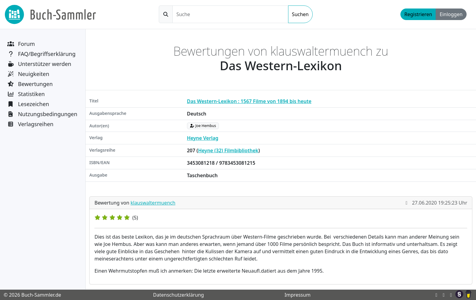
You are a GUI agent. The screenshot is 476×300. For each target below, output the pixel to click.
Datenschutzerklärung (178, 294)
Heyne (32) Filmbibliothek (228, 150)
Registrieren (418, 14)
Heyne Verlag (203, 138)
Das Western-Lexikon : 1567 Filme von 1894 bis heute (249, 101)
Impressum (297, 294)
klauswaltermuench (153, 202)
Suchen (300, 14)
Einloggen (451, 14)
